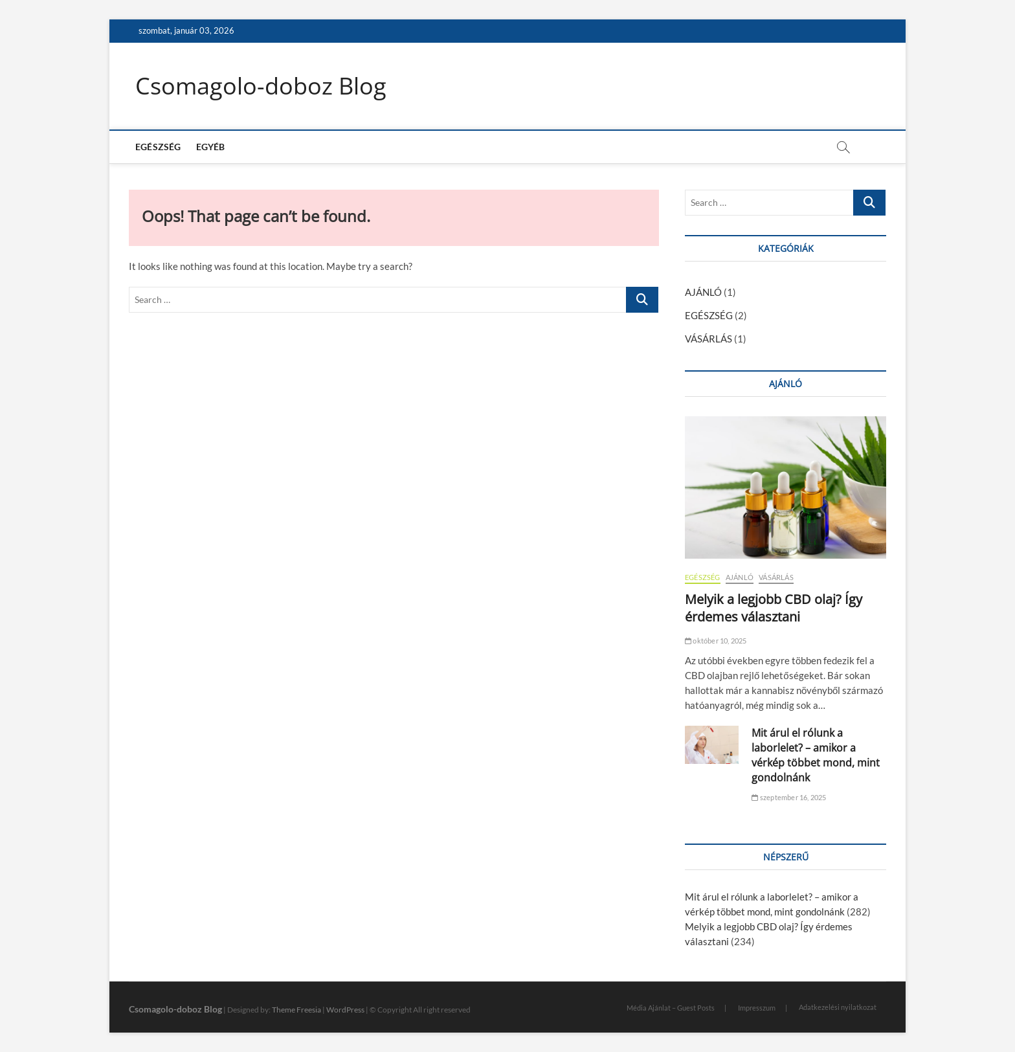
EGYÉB (210, 146)
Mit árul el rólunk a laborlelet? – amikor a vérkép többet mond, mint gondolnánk (816, 755)
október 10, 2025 (716, 640)
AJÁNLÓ (703, 292)
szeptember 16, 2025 (789, 797)
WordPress (345, 1009)
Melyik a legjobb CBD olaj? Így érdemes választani (773, 607)
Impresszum (756, 1007)
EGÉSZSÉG (158, 146)
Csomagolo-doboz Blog (260, 86)
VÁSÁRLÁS (708, 338)
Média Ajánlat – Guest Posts (671, 1007)
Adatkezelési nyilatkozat (837, 1007)
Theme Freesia (296, 1009)
